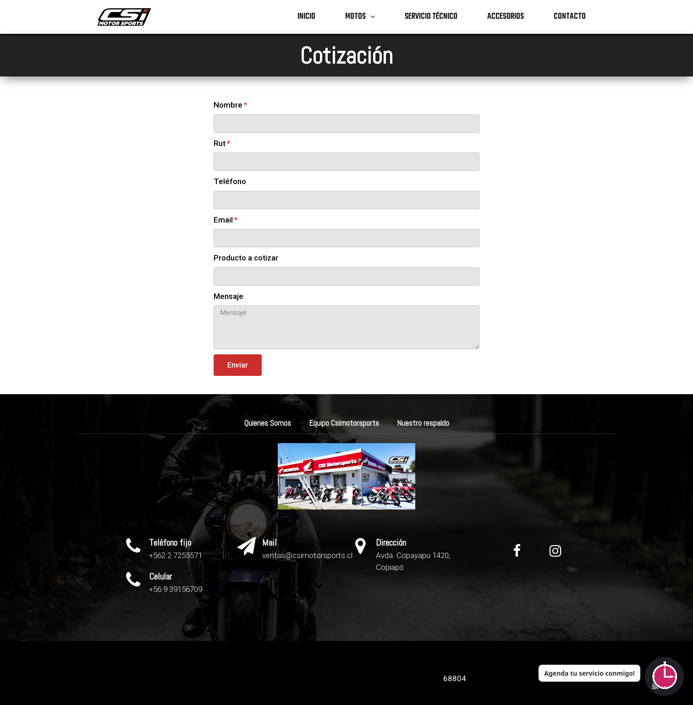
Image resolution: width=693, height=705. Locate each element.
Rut (220, 143)
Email (223, 219)
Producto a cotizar (246, 257)
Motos (360, 17)
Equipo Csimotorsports (344, 423)
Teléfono (230, 181)
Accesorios (505, 16)
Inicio (306, 16)
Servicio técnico (431, 16)
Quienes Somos (267, 423)
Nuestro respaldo (423, 423)
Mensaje (228, 296)
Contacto (570, 16)
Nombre (228, 104)
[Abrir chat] (664, 676)
